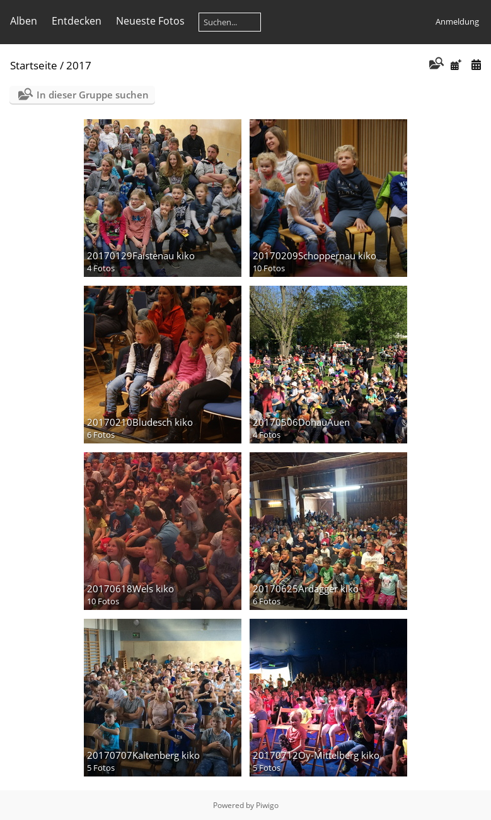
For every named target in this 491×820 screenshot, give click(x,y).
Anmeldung (457, 21)
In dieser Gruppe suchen (93, 94)
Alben (23, 21)
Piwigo (267, 805)
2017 (78, 65)
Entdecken (76, 21)
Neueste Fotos (150, 21)
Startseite (33, 65)
